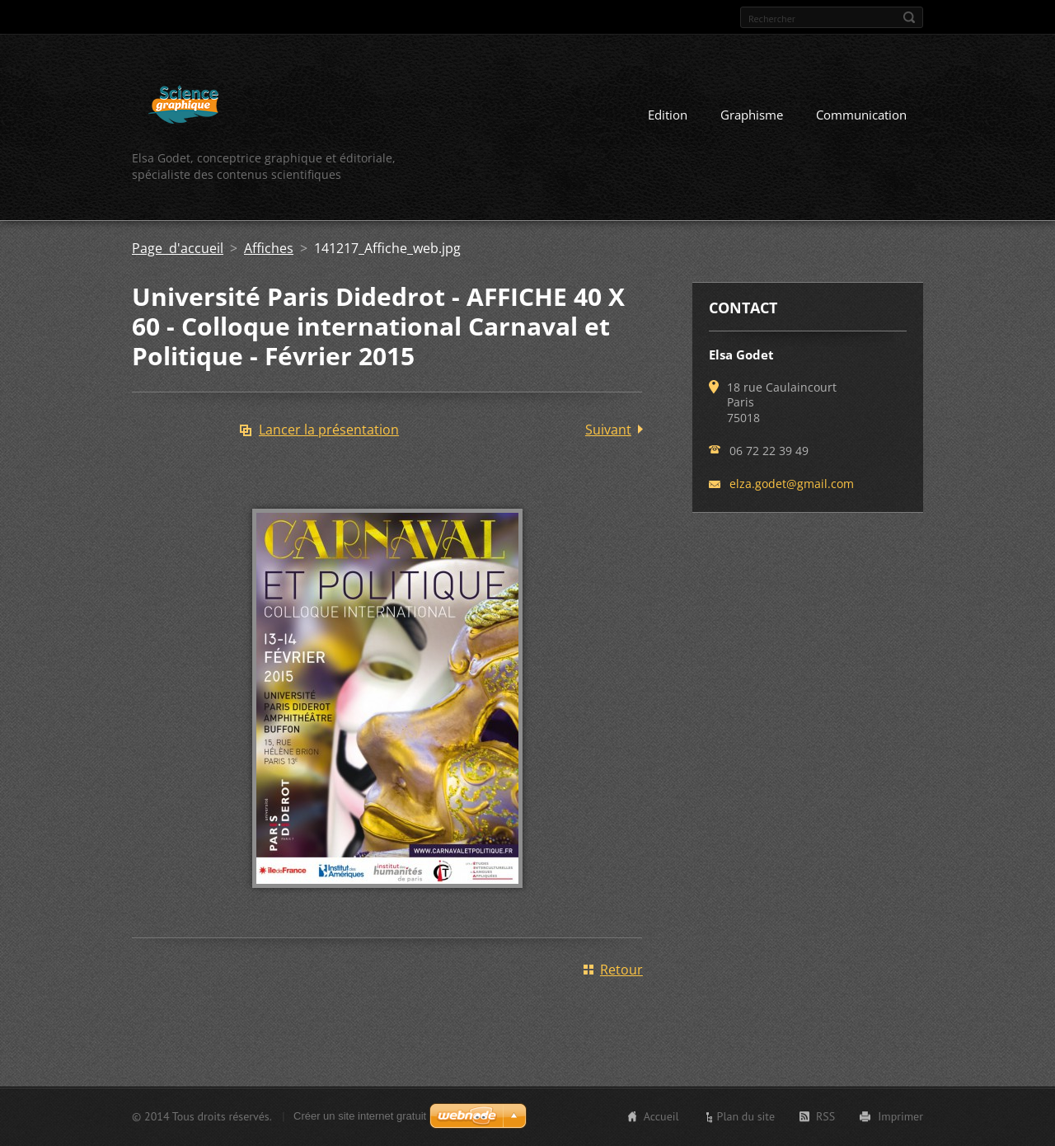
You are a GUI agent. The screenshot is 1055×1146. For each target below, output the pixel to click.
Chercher (909, 17)
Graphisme (751, 114)
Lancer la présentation (329, 429)
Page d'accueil (177, 248)
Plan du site (746, 1116)
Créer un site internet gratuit (359, 1116)
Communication (861, 114)
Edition (667, 114)
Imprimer (900, 1116)
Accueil (661, 1116)
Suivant (608, 429)
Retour (621, 969)
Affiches (268, 248)
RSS (825, 1116)
